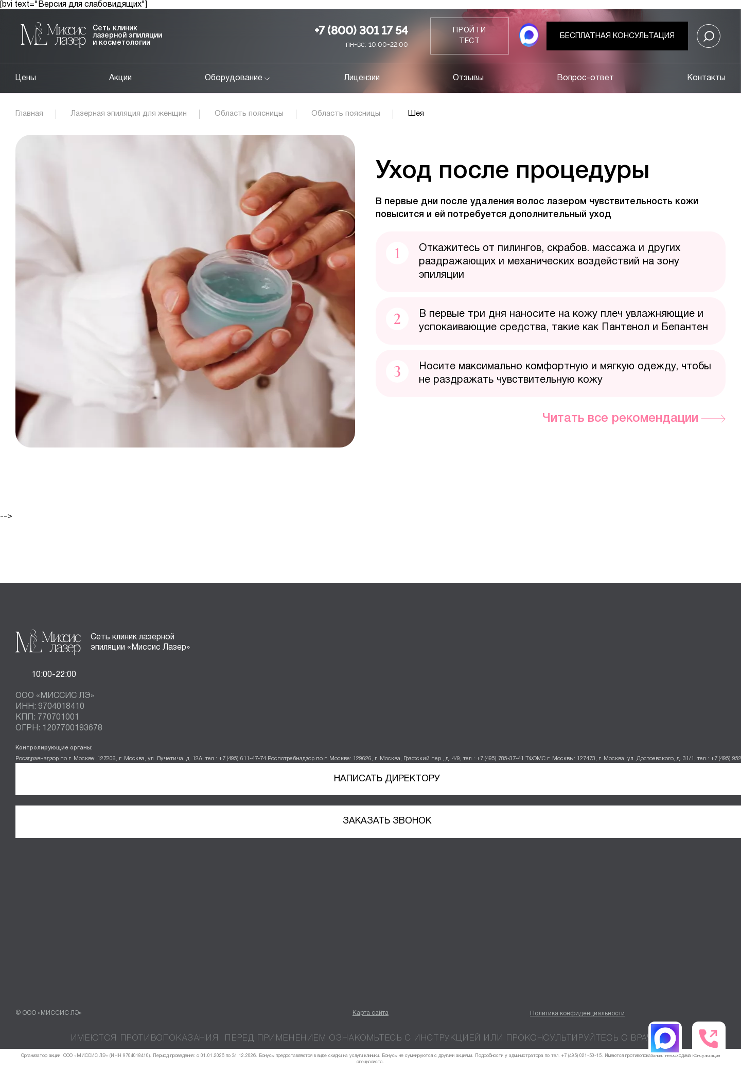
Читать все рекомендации (620, 418)
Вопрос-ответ (585, 78)
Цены (25, 78)
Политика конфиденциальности (577, 1013)
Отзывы (468, 78)
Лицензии (362, 78)
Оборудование (238, 78)
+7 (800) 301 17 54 (361, 30)
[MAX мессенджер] (529, 36)
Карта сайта (370, 1013)
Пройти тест (469, 36)
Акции (120, 78)
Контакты (706, 78)
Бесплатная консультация (617, 36)
